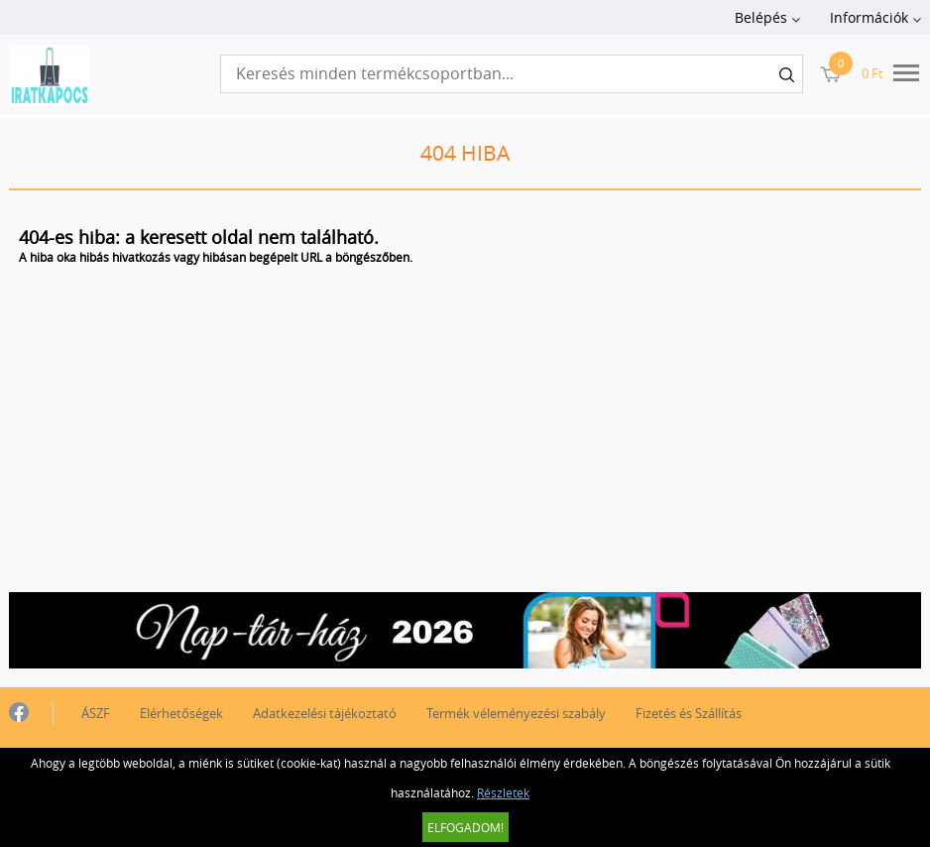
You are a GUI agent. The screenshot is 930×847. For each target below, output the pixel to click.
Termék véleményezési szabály (516, 713)
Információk (869, 17)
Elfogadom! (465, 827)
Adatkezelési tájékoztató (325, 713)
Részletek (503, 792)
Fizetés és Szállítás (689, 713)
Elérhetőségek (181, 713)
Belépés (761, 17)
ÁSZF (95, 713)
